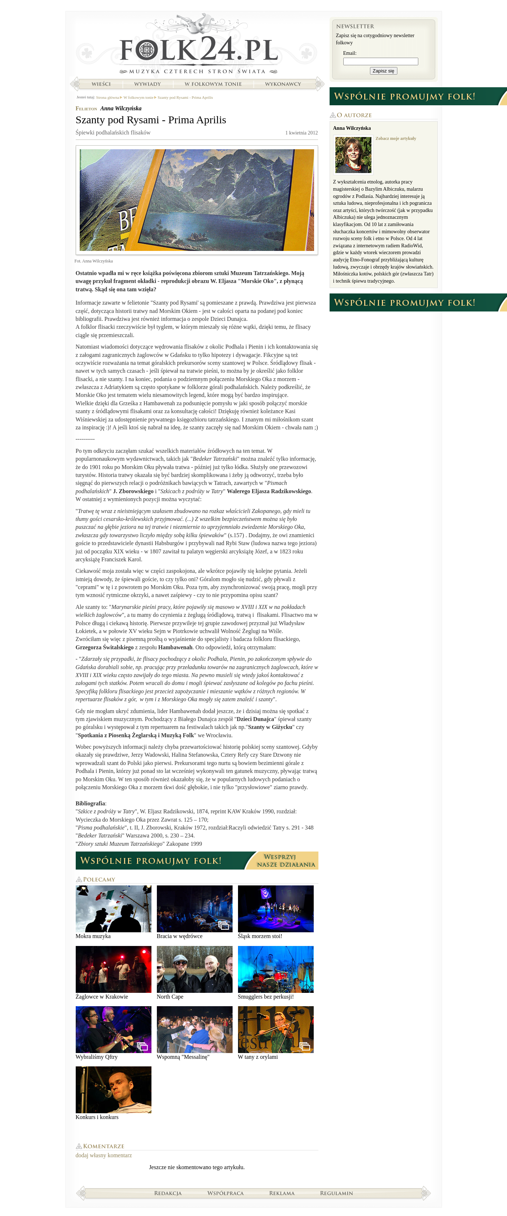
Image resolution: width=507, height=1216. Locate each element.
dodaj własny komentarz (104, 1155)
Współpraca (225, 1193)
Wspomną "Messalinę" (195, 1033)
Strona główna (197, 45)
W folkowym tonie (213, 84)
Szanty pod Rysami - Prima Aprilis (185, 97)
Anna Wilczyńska (120, 108)
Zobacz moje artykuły (396, 138)
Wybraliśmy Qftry (113, 1033)
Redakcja (168, 1193)
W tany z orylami (276, 1033)
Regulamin (336, 1193)
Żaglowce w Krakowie (113, 973)
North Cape (195, 973)
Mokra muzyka (113, 912)
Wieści (101, 84)
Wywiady (147, 84)
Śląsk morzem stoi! (276, 912)
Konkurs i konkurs (113, 1093)
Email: (350, 53)
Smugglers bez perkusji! (276, 973)
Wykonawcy (283, 84)
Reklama (282, 1193)
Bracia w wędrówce (195, 912)
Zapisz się (383, 71)
